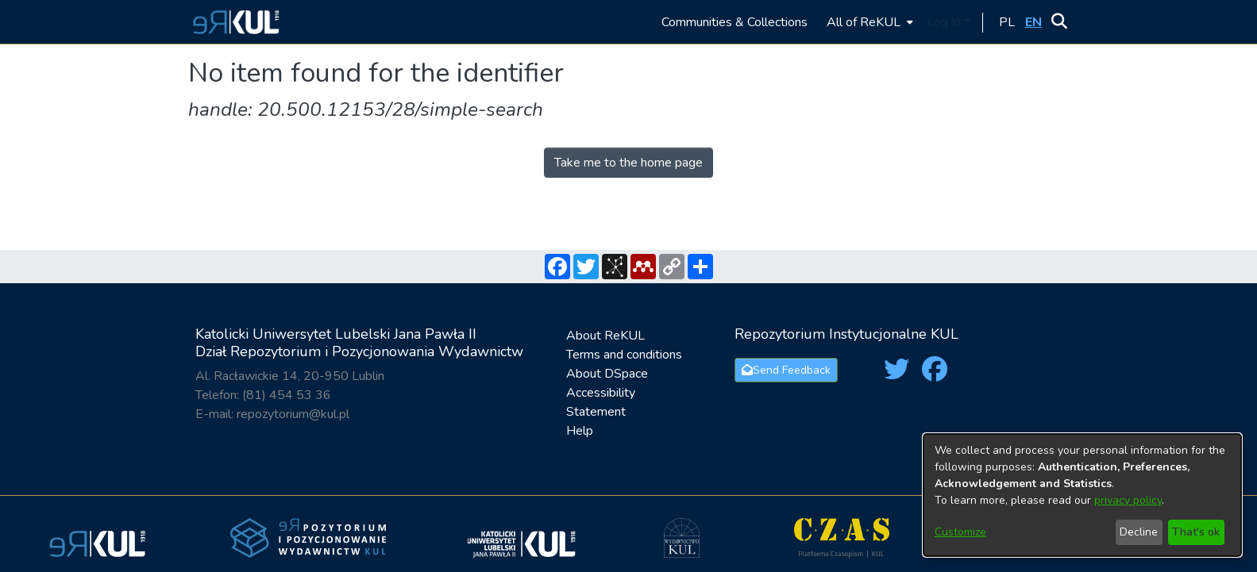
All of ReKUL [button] (863, 22)
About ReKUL (605, 335)
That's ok (1196, 531)
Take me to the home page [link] (628, 162)
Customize (960, 531)
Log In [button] (945, 22)
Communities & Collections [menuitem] (734, 22)
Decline (1139, 531)
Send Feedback (786, 370)
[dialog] (1082, 495)
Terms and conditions (624, 354)
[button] (234, 22)
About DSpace (607, 373)
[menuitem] (868, 22)
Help (579, 431)
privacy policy (1128, 500)
